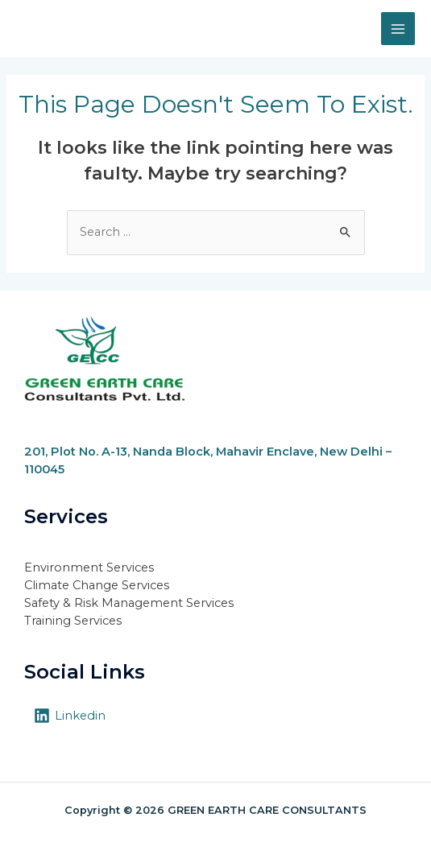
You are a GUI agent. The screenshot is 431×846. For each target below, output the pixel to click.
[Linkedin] (69, 715)
